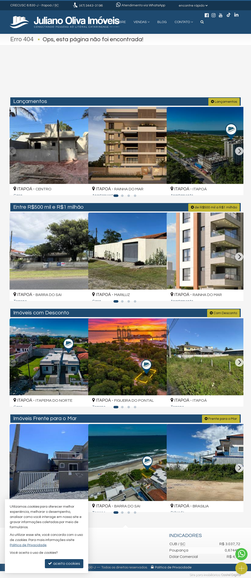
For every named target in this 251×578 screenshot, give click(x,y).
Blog (162, 22)
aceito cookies (64, 563)
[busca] (202, 22)
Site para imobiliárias (204, 574)
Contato (184, 22)
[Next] (239, 150)
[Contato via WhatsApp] (241, 554)
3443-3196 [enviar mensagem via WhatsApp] (91, 5)
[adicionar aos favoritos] (78, 187)
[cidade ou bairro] (162, 76)
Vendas (142, 22)
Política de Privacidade (173, 567)
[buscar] (193, 76)
